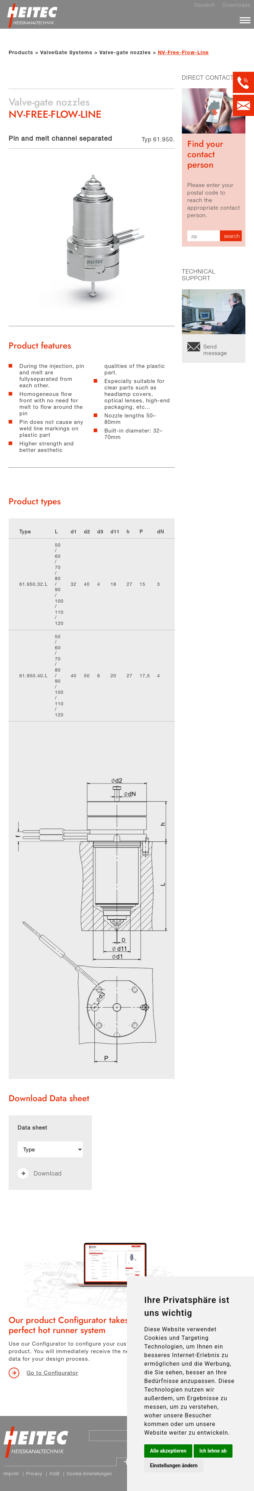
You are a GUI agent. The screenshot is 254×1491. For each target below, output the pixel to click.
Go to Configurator (52, 1372)
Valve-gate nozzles (125, 52)
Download (48, 1173)
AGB (55, 1473)
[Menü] (245, 20)
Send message (215, 348)
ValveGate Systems (66, 52)
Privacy (34, 1473)
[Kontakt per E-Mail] (243, 105)
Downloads (236, 5)
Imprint (11, 1473)
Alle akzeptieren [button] (168, 1451)
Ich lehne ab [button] (213, 1451)
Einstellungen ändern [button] (174, 1465)
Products (21, 52)
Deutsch (204, 5)
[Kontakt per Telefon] (243, 82)
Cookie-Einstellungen (89, 1473)
